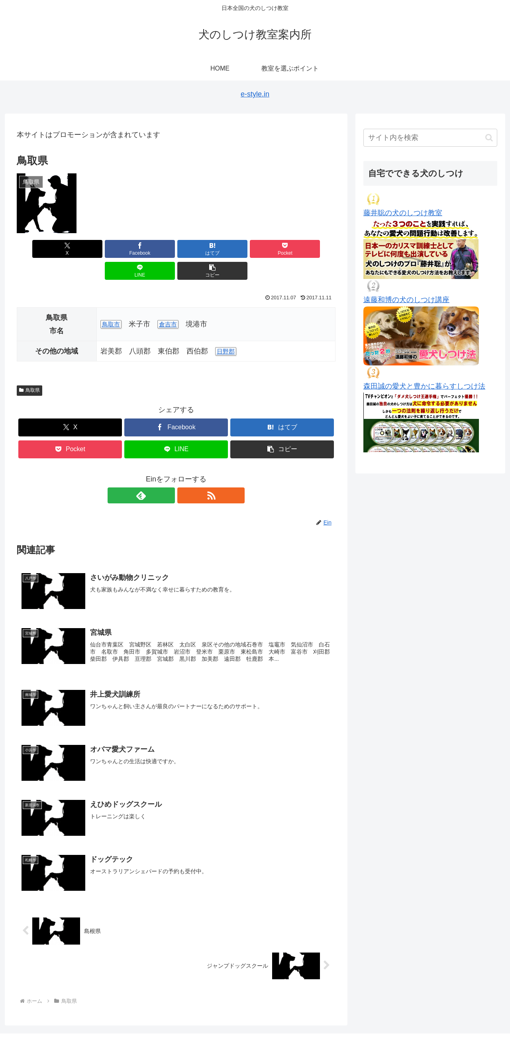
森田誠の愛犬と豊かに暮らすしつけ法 (424, 386)
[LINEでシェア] (256, 249)
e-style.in (255, 94)
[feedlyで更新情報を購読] (167, 473)
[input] (430, 138)
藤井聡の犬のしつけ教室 (402, 213)
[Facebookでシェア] (95, 249)
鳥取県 (29, 368)
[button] (309, 249)
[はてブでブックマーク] (149, 249)
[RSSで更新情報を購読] (185, 473)
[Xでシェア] (42, 249)
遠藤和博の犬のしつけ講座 (406, 300)
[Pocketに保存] (202, 249)
